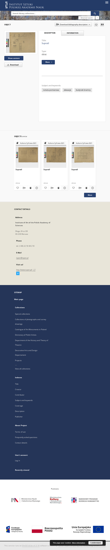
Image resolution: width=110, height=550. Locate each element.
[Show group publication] (27, 143)
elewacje (67, 90)
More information (78, 543)
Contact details (21, 443)
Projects (18, 360)
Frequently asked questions (26, 437)
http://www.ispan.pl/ (26, 270)
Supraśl (19, 169)
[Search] (95, 13)
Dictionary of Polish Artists (25, 335)
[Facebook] (17, 273)
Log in (17, 460)
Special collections (22, 314)
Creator (18, 389)
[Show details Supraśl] (36, 188)
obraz (44, 54)
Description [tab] (49, 33)
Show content (14, 58)
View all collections (22, 369)
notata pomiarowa (51, 90)
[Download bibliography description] (24, 188)
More (90, 195)
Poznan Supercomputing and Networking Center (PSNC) (82, 545)
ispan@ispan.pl (22, 258)
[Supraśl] (21, 42)
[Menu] (106, 2)
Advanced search (87, 18)
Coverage (19, 406)
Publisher (19, 416)
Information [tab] (72, 33)
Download (12, 64)
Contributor (19, 395)
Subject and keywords (24, 400)
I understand (95, 543)
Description (19, 411)
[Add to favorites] (96, 24)
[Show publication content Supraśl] (30, 188)
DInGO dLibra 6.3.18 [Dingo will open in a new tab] (31, 545)
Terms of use (20, 432)
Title (17, 384)
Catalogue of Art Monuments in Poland (30, 329)
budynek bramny (83, 90)
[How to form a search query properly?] (97, 18)
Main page (18, 299)
